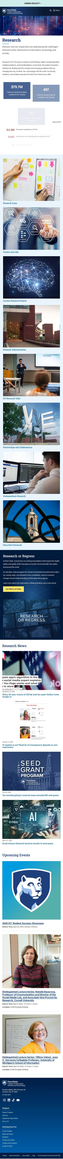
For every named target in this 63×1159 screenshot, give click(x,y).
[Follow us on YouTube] (18, 1101)
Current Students (7, 1131)
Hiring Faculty (31, 3)
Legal (33, 1156)
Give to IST (5, 1122)
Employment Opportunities (10, 1119)
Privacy (5, 1156)
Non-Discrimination (14, 1156)
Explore (5, 1108)
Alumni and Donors (7, 1134)
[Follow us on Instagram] (4, 1101)
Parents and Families (8, 1140)
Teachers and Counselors (9, 1143)
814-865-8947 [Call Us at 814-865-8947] (6, 1095)
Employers (5, 1137)
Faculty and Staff (7, 1146)
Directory (5, 1116)
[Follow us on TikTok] (13, 1101)
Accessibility (25, 1156)
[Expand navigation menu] (50, 10)
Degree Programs (7, 1113)
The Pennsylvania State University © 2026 (49, 1156)
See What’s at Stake (13, 589)
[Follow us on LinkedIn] (9, 1101)
